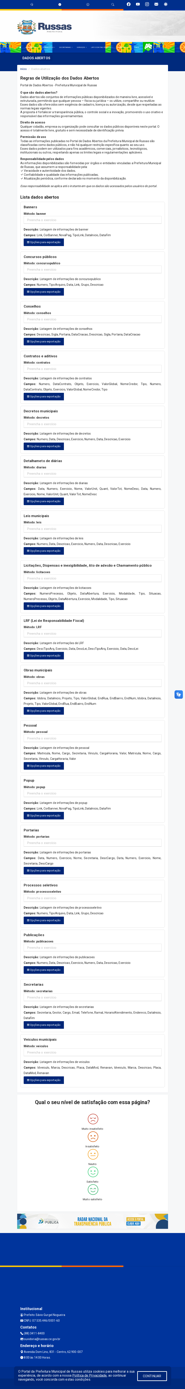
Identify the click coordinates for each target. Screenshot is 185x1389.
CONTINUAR (152, 1376)
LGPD (136, 47)
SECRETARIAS (65, 47)
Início (23, 69)
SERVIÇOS (82, 47)
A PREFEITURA (32, 47)
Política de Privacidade (89, 1375)
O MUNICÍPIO (49, 47)
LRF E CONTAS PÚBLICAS (102, 47)
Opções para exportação (44, 242)
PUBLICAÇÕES (123, 47)
